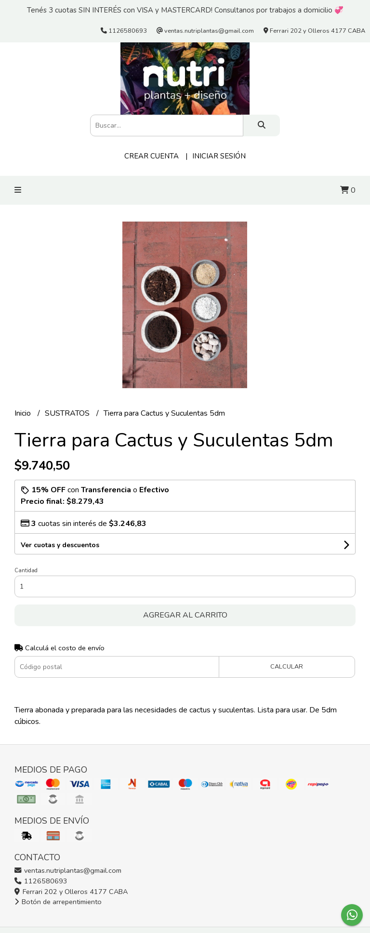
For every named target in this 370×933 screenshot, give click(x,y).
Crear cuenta (151, 156)
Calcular (286, 666)
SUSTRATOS (68, 413)
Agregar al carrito (185, 615)
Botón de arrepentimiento (58, 902)
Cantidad (26, 570)
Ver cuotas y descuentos (60, 545)
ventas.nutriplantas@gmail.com (67, 870)
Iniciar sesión (219, 156)
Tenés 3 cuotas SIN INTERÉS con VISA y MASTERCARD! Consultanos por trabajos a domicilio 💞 (185, 10)
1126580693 (40, 881)
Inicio (23, 413)
